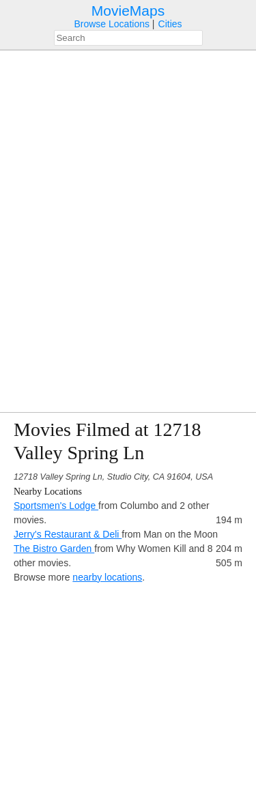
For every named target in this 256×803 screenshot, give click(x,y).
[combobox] (128, 38)
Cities (170, 23)
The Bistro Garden (54, 548)
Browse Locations (112, 23)
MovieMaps (128, 10)
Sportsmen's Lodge (56, 505)
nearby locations (107, 577)
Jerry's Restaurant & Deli (68, 534)
